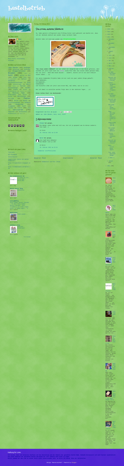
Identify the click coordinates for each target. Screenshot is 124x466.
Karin (41, 138)
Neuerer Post (40, 158)
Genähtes (11, 81)
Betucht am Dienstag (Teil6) (112, 79)
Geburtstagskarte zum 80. (112, 124)
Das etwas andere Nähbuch (111, 129)
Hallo (14, 86)
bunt (59, 114)
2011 (109, 166)
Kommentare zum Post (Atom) (51, 161)
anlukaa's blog (15, 225)
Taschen (10, 108)
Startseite (68, 158)
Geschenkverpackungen (15, 82)
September (112, 47)
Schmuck (28, 102)
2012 (109, 37)
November (111, 43)
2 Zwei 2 (111, 157)
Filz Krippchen (114, 313)
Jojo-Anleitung (114, 180)
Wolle (21, 113)
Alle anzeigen (27, 236)
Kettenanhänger (13, 88)
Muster (10, 96)
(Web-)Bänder (48, 114)
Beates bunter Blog (16, 188)
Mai (110, 60)
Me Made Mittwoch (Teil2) (111, 95)
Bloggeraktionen (19, 71)
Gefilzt (24, 79)
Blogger (74, 462)
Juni (110, 58)
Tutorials (11, 152)
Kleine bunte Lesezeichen (111, 135)
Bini (20, 39)
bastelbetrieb (26, 8)
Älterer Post (96, 158)
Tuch (29, 108)
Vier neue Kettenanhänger (111, 154)
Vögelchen (11, 111)
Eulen (15, 77)
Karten (22, 86)
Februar (111, 68)
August (111, 51)
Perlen (16, 100)
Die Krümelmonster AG (17, 176)
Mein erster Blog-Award (111, 147)
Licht (29, 91)
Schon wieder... (22, 214)
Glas (29, 82)
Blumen (11, 73)
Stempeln (11, 106)
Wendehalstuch (12, 113)
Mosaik (25, 94)
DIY (29, 75)
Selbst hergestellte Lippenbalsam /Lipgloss (111, 87)
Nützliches (21, 96)
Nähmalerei (20, 190)
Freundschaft (12, 79)
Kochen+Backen (12, 91)
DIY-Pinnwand (12, 154)
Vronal (62, 71)
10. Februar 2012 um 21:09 (49, 132)
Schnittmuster (12, 157)
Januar (111, 161)
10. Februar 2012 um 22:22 (49, 147)
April (111, 63)
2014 (109, 31)
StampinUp (19, 104)
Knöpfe (15, 89)
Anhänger (27, 67)
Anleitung (16, 69)
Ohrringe (11, 98)
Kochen (25, 89)
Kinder (28, 88)
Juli (110, 55)
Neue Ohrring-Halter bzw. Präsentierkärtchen (111, 116)
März (110, 66)
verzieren (18, 110)
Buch (55, 114)
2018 (109, 29)
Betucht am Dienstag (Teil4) (112, 142)
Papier (27, 98)
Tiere (20, 108)
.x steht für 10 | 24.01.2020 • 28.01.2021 (23, 179)
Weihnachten (23, 111)
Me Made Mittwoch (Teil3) (111, 74)
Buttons (22, 75)
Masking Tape (18, 93)
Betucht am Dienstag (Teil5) (112, 101)
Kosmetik (22, 91)
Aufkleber (27, 69)
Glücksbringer (17, 84)
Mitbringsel (12, 94)
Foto (25, 77)
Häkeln (28, 84)
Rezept (25, 100)
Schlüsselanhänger (14, 102)
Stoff (64, 114)
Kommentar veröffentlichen (47, 151)
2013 (109, 34)
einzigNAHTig (14, 201)
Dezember (111, 39)
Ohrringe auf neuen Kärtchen (111, 107)
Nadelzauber (14, 212)
